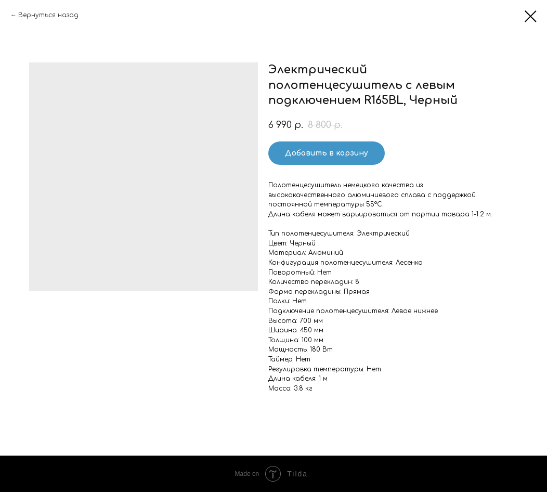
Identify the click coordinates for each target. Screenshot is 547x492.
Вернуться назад (48, 15)
